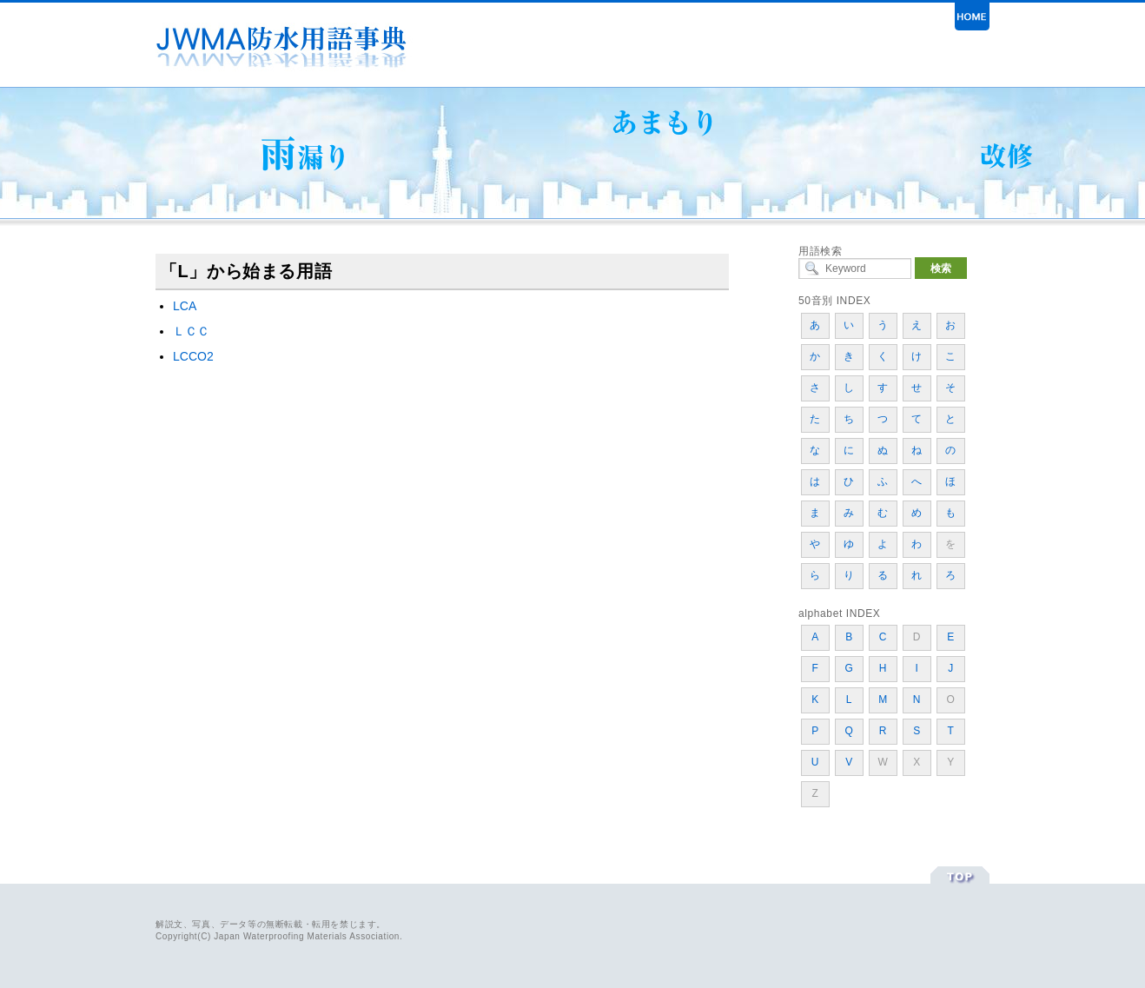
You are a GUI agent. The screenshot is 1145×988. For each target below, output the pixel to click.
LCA (184, 306)
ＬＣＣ (191, 331)
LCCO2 (193, 356)
